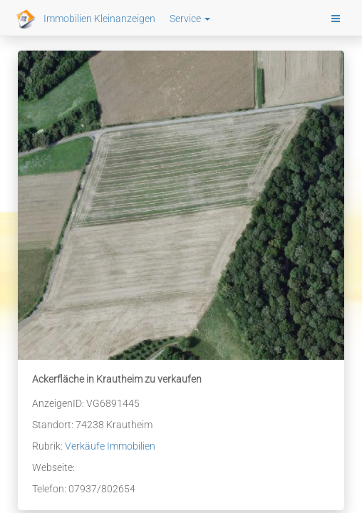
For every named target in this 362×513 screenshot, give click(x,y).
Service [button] (190, 18)
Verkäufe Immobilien (110, 446)
